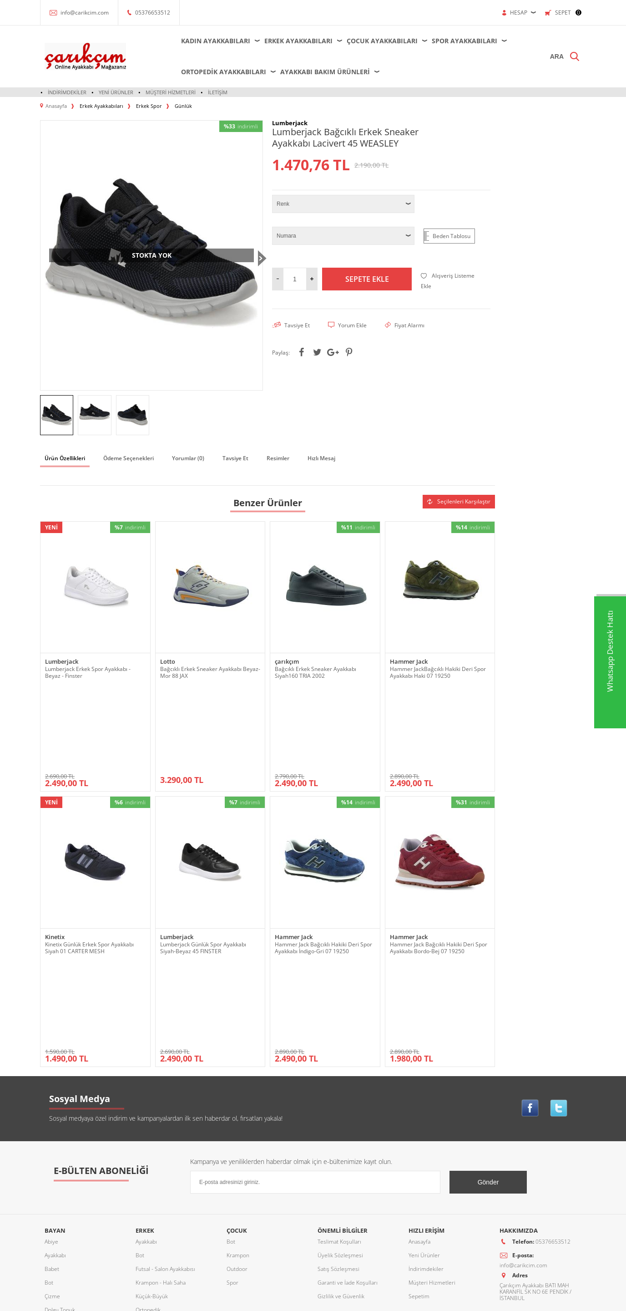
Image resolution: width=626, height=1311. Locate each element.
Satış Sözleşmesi (338, 1103)
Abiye (51, 1076)
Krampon (238, 1089)
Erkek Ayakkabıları (298, 40)
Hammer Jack (409, 662)
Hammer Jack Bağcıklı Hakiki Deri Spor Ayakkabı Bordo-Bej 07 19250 (438, 865)
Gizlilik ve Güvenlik (341, 1130)
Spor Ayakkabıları (464, 40)
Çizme (52, 1130)
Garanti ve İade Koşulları (348, 1117)
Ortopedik (57, 1171)
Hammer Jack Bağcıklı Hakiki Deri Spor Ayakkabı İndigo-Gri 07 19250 (323, 865)
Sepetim (419, 1130)
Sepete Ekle (367, 279)
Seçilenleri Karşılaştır (458, 501)
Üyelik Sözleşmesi (340, 1089)
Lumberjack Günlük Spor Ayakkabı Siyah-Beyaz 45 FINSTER (203, 865)
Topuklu (54, 1240)
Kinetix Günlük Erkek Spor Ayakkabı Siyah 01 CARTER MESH (89, 865)
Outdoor (55, 1185)
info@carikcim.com (85, 12)
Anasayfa (419, 1076)
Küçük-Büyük (61, 1158)
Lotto (167, 662)
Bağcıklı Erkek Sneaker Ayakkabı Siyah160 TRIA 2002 (315, 672)
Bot (49, 1117)
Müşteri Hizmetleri (171, 92)
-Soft (265, 1299)
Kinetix (55, 854)
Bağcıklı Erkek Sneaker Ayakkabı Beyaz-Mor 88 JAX (210, 672)
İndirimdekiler (67, 92)
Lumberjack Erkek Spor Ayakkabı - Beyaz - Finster (88, 672)
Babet (52, 1103)
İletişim (217, 92)
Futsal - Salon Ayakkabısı (165, 1103)
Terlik (51, 1226)
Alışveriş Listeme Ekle (448, 281)
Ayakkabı (55, 1089)
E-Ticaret (285, 1299)
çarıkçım (287, 662)
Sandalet (55, 1199)
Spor (50, 1212)
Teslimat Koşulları (339, 1076)
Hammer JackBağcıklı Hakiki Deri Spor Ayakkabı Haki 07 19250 (438, 672)
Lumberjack (61, 662)
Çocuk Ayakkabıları (382, 40)
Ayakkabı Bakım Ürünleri (325, 71)
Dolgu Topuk (60, 1144)
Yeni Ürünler (116, 92)
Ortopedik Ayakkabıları (223, 71)
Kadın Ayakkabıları (215, 40)
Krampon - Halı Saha (161, 1117)
